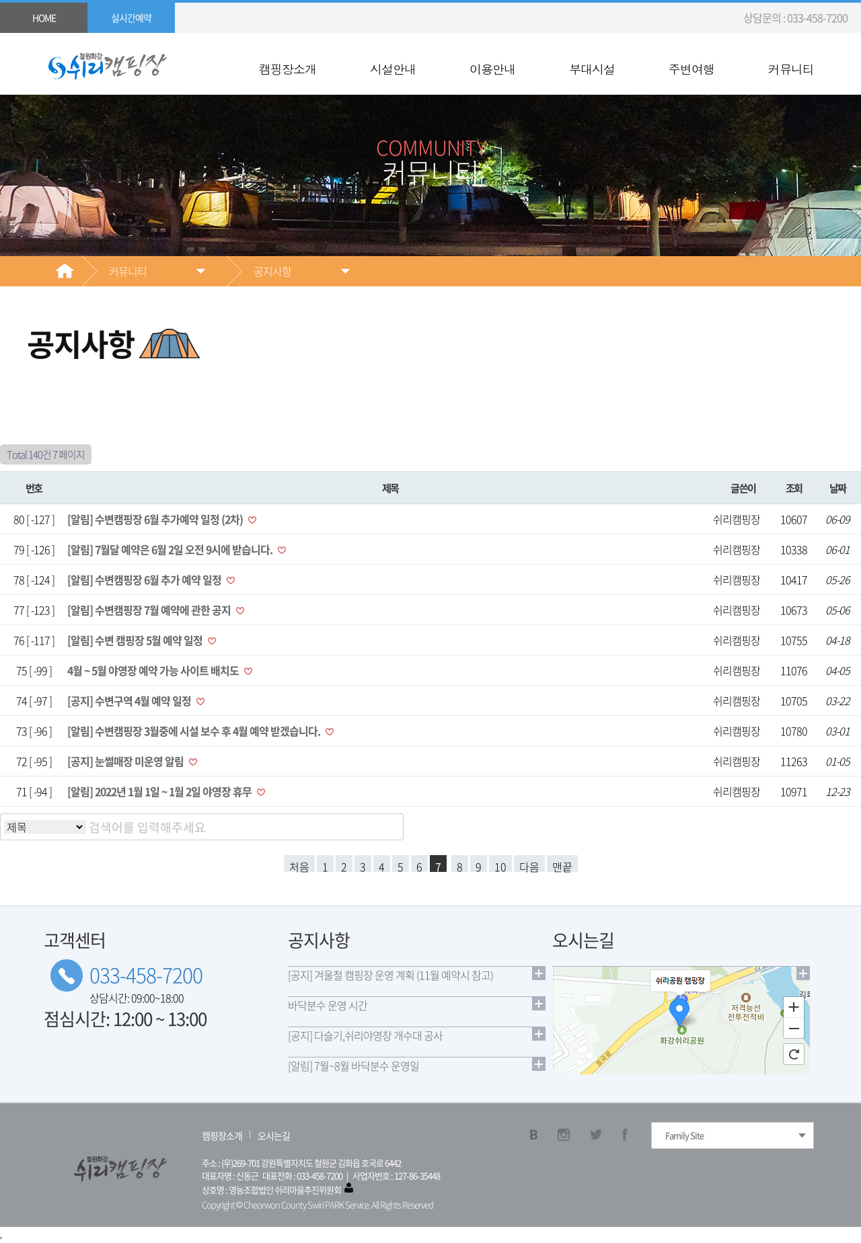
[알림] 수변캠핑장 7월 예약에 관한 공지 (150, 610)
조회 (794, 487)
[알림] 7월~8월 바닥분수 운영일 (353, 1065)
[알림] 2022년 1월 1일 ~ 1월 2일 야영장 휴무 (160, 791)
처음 (299, 865)
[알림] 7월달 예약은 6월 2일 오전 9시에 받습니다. (170, 549)
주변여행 (691, 69)
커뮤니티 (791, 69)
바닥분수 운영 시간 (327, 1005)
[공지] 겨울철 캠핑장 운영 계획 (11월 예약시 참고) (390, 975)
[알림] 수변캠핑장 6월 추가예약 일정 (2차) (156, 519)
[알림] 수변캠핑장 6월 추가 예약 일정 (145, 579)
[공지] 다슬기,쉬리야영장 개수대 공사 (365, 1035)
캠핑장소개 (287, 69)
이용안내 (492, 69)
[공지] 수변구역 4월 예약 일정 (130, 700)
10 (500, 865)
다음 (529, 865)
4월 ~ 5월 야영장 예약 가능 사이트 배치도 (154, 670)
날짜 (837, 487)
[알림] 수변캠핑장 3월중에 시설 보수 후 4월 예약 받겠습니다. (194, 731)
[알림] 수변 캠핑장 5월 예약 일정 (135, 640)
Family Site (684, 1135)
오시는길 (274, 1135)
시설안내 (393, 69)
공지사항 (272, 271)
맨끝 (562, 865)
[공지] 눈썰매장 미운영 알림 (126, 761)
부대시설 (592, 69)
